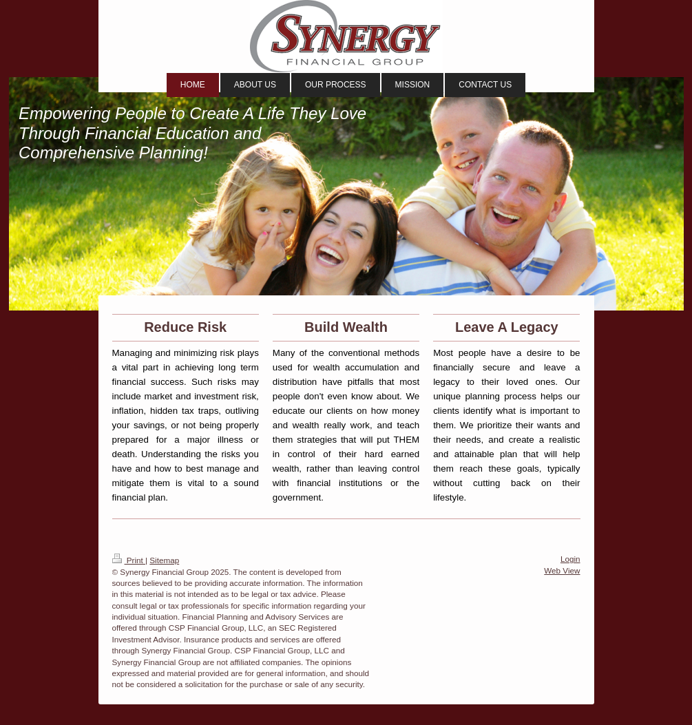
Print (129, 560)
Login (570, 558)
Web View (562, 570)
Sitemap (164, 560)
